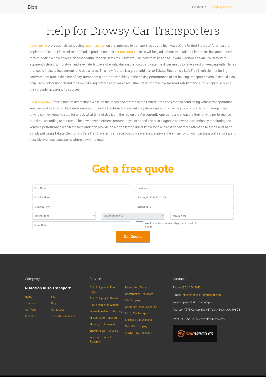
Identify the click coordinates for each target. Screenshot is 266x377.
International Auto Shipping (106, 311)
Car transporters (42, 102)
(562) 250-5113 (191, 287)
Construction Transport (139, 293)
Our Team (31, 309)
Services (30, 303)
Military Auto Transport (103, 317)
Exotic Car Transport (137, 313)
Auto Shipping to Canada (104, 304)
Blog (54, 303)
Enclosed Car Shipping (138, 319)
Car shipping (39, 45)
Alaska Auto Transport (138, 332)
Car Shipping (132, 300)
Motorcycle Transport (102, 324)
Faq (53, 296)
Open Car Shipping (136, 326)
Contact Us (57, 309)
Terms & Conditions (63, 316)
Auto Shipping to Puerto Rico (104, 289)
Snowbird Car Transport (104, 330)
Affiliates (30, 316)
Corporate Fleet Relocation (141, 306)
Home (28, 296)
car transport (124, 52)
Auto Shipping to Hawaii (104, 298)
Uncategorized (220, 7)
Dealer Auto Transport (138, 287)
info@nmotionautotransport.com (201, 294)
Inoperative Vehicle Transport (101, 339)
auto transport (96, 45)
